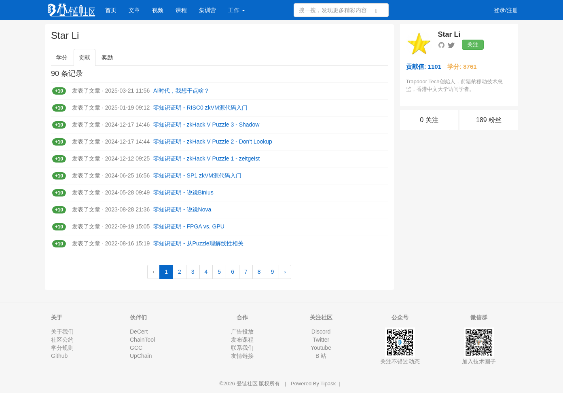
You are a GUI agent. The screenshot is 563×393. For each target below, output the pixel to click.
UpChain (141, 356)
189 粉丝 (489, 119)
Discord (320, 331)
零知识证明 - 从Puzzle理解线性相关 (198, 243)
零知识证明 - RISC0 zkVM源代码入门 (200, 107)
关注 (472, 44)
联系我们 (242, 347)
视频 (157, 10)
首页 (110, 10)
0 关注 (429, 119)
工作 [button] (236, 10)
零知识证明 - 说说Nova (182, 209)
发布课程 (242, 339)
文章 (134, 10)
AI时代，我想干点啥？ (181, 90)
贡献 (84, 57)
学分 (62, 57)
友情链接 (242, 356)
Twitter (321, 339)
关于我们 (62, 331)
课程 (181, 10)
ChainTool (142, 339)
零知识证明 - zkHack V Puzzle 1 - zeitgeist (206, 158)
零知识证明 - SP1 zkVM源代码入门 (197, 175)
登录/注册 (506, 10)
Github (59, 356)
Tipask (328, 383)
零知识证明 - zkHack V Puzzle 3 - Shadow (206, 124)
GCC (136, 347)
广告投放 (242, 331)
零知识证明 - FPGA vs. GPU (188, 226)
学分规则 (62, 347)
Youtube (321, 347)
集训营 (207, 10)
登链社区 (248, 383)
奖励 (107, 57)
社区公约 (62, 339)
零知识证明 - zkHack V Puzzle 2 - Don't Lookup (212, 141)
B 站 (320, 356)
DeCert (139, 331)
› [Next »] (285, 271)
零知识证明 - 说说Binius (183, 192)
